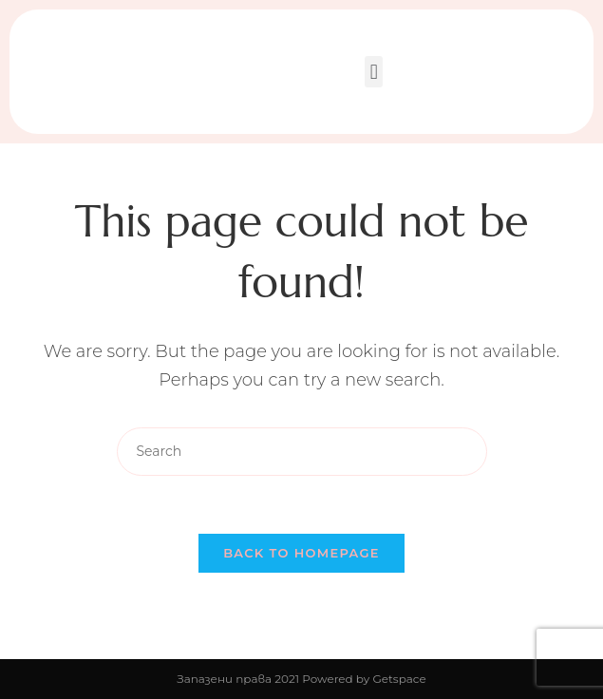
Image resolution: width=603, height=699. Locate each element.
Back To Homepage (301, 552)
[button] (374, 71)
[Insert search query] (302, 451)
